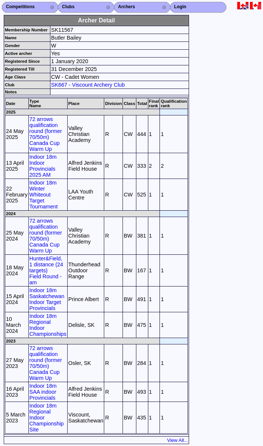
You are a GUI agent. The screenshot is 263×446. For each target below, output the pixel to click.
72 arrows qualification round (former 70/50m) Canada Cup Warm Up (46, 134)
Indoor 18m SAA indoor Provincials (43, 392)
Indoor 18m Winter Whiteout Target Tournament (44, 195)
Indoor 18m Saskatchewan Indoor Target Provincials (47, 299)
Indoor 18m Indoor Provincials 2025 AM (43, 166)
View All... (177, 440)
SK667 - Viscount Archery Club (88, 85)
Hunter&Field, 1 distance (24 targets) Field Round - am (46, 270)
